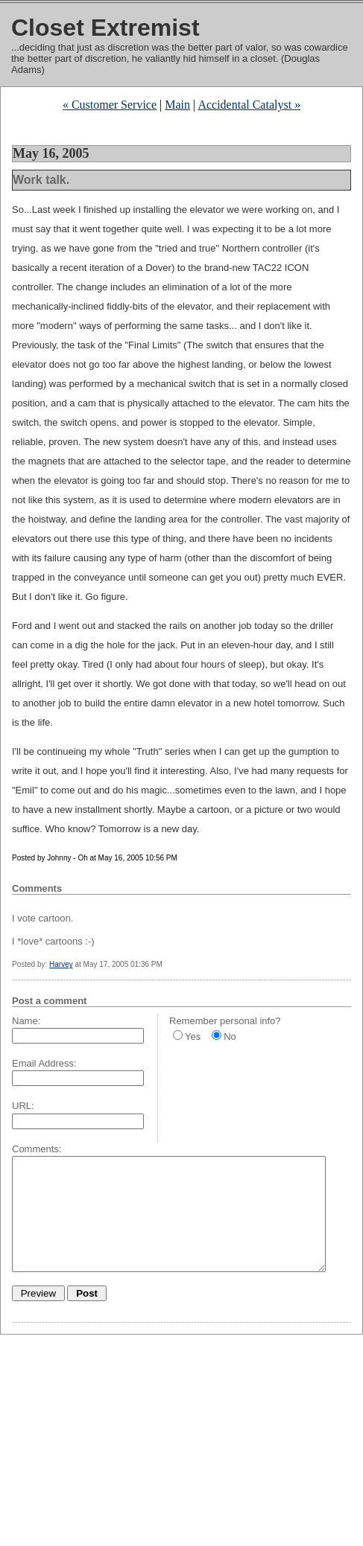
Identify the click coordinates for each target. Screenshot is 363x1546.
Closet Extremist (105, 27)
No (230, 1036)
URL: (23, 1105)
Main (177, 104)
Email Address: (44, 1063)
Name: (26, 1020)
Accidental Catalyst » (249, 104)
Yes (193, 1036)
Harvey (61, 964)
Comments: (36, 1148)
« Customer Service (110, 104)
